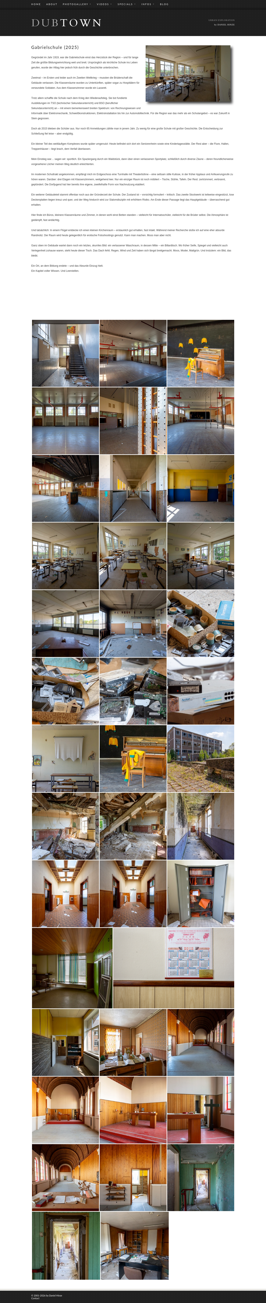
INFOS (148, 4)
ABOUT (51, 4)
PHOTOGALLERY (77, 4)
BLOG (164, 4)
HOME (36, 4)
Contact (35, 1298)
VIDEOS (104, 4)
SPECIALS (127, 4)
